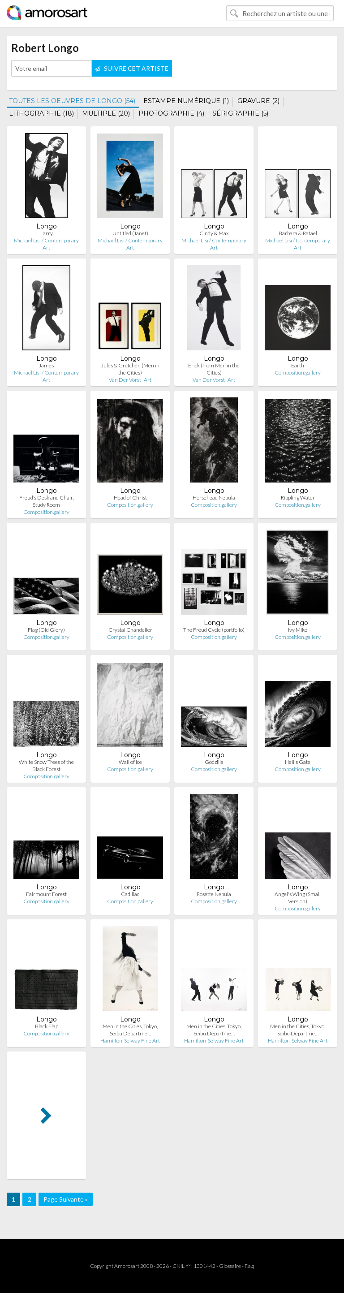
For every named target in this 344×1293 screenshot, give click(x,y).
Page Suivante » (65, 1199)
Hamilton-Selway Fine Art (130, 1040)
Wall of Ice (130, 762)
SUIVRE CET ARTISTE (131, 68)
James (46, 365)
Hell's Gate (297, 762)
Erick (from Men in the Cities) (214, 369)
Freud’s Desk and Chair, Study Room (46, 501)
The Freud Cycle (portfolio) (214, 629)
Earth (297, 365)
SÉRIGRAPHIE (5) (240, 113)
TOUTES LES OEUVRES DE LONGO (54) (72, 101)
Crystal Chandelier (130, 629)
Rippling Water (298, 497)
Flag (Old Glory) (46, 629)
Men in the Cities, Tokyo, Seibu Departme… (130, 1030)
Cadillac (130, 894)
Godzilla (214, 762)
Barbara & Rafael (298, 233)
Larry (46, 233)
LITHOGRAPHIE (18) (41, 113)
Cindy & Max (214, 233)
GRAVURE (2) (258, 101)
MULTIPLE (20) (106, 113)
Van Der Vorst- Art (130, 379)
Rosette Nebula (214, 894)
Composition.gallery (298, 372)
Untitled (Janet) (130, 233)
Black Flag (46, 1026)
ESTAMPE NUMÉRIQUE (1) (186, 101)
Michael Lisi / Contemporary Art (46, 244)
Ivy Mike (297, 629)
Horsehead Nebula (214, 497)
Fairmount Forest (46, 894)
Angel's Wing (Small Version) (298, 898)
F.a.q (249, 1266)
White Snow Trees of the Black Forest (46, 765)
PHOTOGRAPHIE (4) (171, 113)
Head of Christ (130, 497)
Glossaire (230, 1266)
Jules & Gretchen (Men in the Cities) (130, 369)
